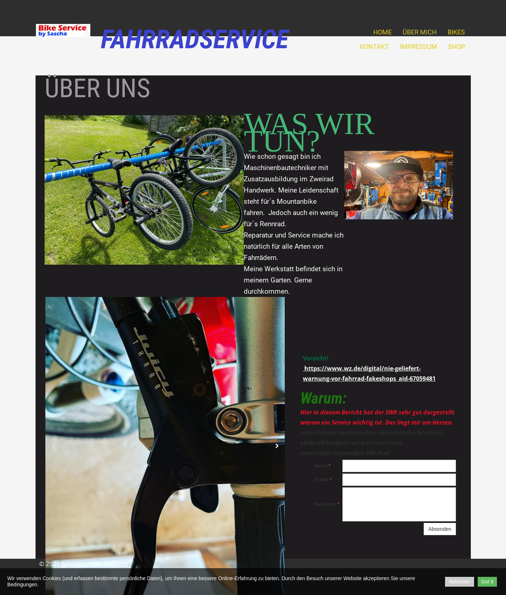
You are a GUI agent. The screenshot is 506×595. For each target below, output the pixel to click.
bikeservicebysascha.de (95, 563)
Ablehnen (459, 581)
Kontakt (374, 46)
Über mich (420, 32)
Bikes (456, 32)
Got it (487, 581)
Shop (456, 46)
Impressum (418, 46)
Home (382, 32)
